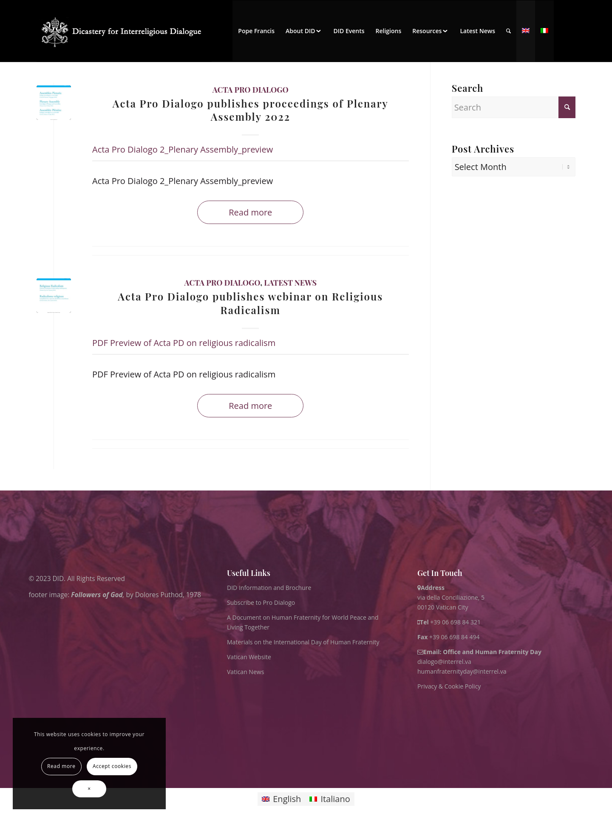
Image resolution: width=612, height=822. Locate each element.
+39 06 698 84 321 (455, 622)
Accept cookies (112, 766)
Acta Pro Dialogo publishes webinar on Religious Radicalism (250, 302)
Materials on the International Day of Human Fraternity (303, 642)
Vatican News (245, 672)
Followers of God (96, 594)
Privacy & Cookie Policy (449, 686)
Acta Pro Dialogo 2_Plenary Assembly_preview (182, 149)
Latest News (290, 283)
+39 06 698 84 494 (448, 637)
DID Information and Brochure (269, 588)
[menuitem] (256, 31)
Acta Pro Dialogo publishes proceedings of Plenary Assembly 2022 (250, 109)
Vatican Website (249, 657)
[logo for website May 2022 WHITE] (124, 31)
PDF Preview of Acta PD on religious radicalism (183, 343)
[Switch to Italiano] (329, 799)
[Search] (508, 31)
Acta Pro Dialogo (250, 90)
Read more (250, 212)
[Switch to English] (281, 799)
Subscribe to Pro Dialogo (261, 602)
